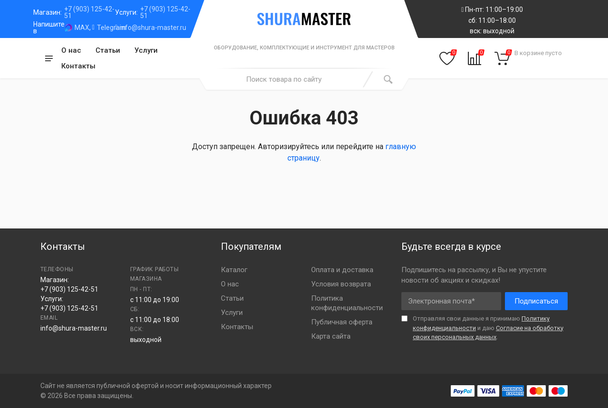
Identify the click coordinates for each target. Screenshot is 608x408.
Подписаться (536, 301)
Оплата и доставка (342, 270)
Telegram (111, 27)
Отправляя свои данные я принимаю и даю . (488, 328)
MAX (82, 27)
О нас (71, 50)
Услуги (146, 50)
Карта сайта (331, 336)
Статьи (107, 50)
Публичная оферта (341, 322)
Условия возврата (341, 284)
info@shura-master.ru (153, 27)
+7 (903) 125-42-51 (89, 12)
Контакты (78, 66)
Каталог (234, 270)
